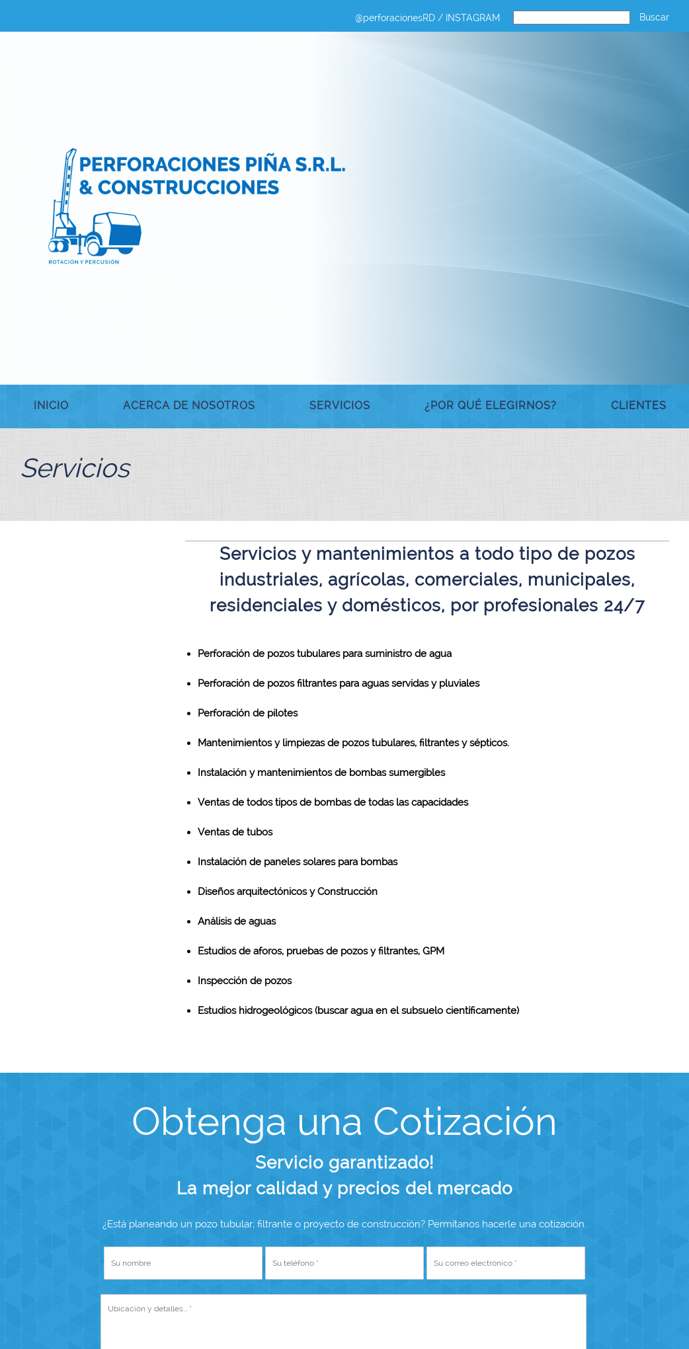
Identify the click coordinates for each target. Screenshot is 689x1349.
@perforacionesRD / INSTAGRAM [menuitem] (427, 18)
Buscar (654, 17)
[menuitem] (51, 406)
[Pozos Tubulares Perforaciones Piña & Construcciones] (198, 206)
